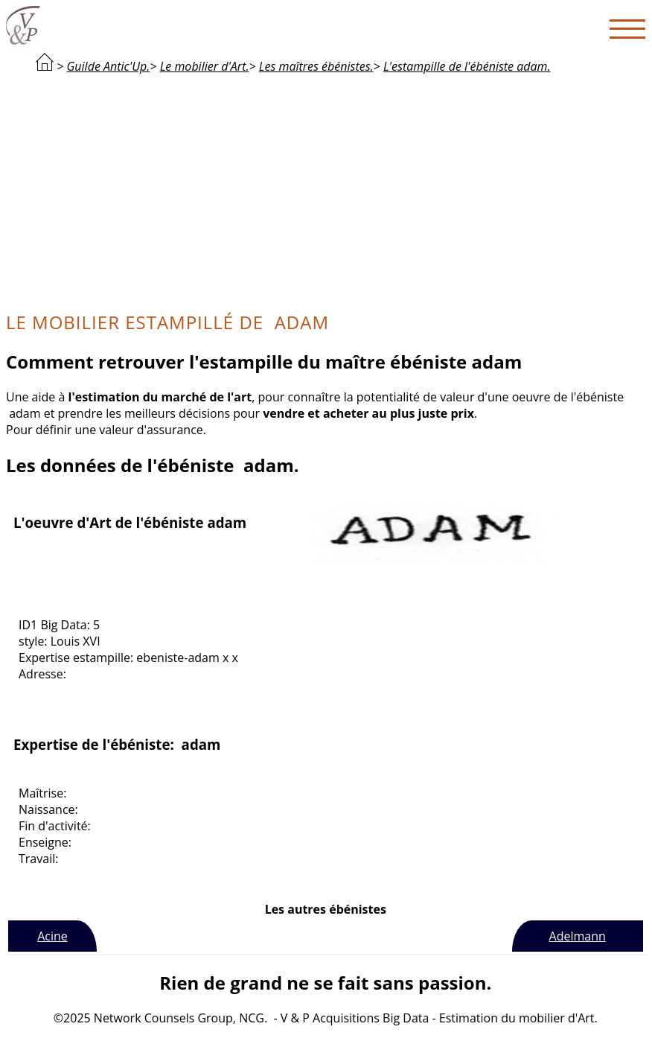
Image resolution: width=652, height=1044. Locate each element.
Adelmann (577, 936)
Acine (52, 936)
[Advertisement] (325, 190)
